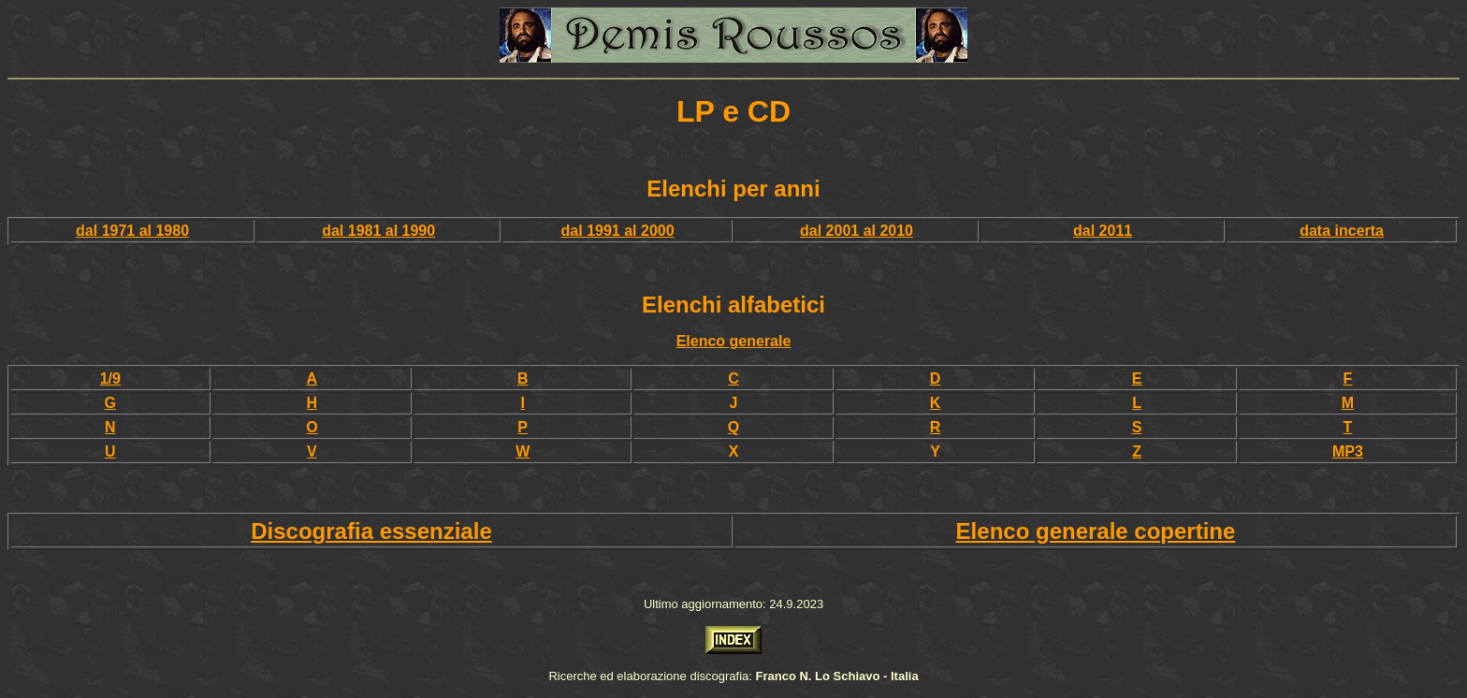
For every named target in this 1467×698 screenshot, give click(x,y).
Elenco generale (734, 341)
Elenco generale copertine (1096, 531)
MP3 (1347, 451)
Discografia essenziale (371, 531)
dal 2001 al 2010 (856, 231)
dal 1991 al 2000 (618, 231)
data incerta (1342, 231)
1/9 (110, 378)
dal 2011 (1102, 231)
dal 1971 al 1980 (132, 231)
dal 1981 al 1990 (378, 231)
